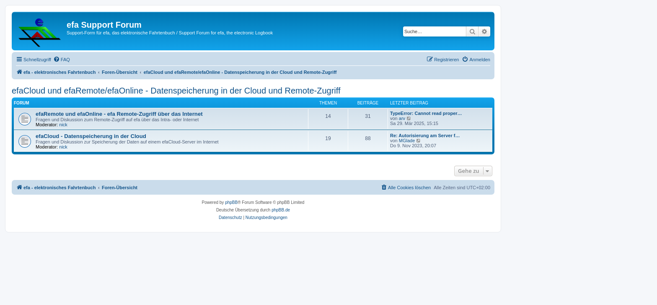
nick (63, 124)
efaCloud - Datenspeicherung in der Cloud (91, 136)
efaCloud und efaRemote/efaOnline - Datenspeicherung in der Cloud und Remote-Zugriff (176, 90)
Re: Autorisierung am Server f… (425, 135)
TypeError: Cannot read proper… (426, 113)
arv (402, 118)
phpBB (231, 202)
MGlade (407, 140)
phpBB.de (281, 210)
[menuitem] (61, 60)
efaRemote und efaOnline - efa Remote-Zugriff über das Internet (119, 114)
